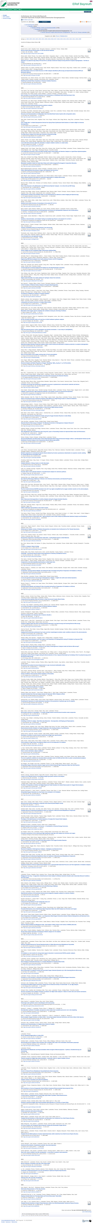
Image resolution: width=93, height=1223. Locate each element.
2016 (58, 39)
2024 (34, 39)
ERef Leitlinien (6, 16)
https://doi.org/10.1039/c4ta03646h (31, 1013)
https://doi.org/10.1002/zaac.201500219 (32, 947)
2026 (27, 39)
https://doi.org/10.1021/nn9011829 (31, 1180)
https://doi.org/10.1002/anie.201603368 (32, 880)
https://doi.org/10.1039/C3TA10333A (31, 1061)
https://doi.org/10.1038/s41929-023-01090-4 (33, 313)
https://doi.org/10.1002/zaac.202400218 (32, 222)
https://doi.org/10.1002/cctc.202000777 (32, 609)
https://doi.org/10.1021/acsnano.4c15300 (32, 117)
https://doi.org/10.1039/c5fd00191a (31, 896)
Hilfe (20, 9)
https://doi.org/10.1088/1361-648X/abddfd (32, 580)
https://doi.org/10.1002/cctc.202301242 (32, 296)
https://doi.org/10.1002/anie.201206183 (32, 1074)
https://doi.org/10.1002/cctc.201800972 (32, 795)
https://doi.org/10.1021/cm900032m (31, 1206)
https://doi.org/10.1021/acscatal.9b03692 (32, 642)
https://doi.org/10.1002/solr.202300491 (32, 434)
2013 (68, 39)
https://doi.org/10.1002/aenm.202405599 (32, 98)
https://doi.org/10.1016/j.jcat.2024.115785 (32, 322)
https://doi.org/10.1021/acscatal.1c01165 (32, 549)
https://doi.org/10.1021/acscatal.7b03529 (32, 788)
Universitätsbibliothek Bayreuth (8, 1220)
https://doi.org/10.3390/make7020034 (31, 173)
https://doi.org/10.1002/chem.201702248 (32, 867)
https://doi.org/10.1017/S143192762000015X (33, 697)
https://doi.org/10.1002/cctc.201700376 (32, 843)
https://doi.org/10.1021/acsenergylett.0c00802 (33, 659)
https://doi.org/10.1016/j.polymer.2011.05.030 (33, 1148)
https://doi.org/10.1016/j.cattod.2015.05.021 (33, 934)
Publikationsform (63, 36)
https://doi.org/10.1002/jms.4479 (30, 738)
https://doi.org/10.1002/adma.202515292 (32, 84)
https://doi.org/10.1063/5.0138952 (30, 387)
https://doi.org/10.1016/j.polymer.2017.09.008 (33, 806)
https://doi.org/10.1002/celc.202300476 (32, 262)
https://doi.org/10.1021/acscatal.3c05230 (32, 305)
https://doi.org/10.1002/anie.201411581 (32, 980)
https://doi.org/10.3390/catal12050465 (31, 481)
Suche (15, 9)
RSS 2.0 (88, 21)
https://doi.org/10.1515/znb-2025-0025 (31, 206)
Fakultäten (30, 26)
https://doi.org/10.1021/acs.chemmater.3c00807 (34, 410)
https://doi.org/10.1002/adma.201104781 (32, 1128)
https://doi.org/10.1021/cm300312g (31, 1121)
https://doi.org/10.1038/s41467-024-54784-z (33, 347)
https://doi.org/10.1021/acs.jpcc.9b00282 (32, 731)
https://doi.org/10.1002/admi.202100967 (32, 565)
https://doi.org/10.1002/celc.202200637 (32, 466)
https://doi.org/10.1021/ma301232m (31, 1137)
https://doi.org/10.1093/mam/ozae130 (31, 180)
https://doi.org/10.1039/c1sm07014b (31, 1114)
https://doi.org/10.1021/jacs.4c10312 (31, 253)
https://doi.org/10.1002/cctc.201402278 (32, 1027)
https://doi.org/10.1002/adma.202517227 (32, 65)
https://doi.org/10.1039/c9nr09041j (31, 668)
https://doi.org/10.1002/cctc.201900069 (32, 724)
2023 (37, 39)
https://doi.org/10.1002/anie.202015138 (32, 540)
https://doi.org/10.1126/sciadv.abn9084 (32, 457)
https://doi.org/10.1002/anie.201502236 (32, 964)
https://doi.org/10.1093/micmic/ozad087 (32, 443)
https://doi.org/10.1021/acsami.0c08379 (32, 626)
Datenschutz (14, 1222)
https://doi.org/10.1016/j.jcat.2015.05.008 (32, 994)
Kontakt (3, 1222)
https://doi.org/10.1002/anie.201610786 (32, 859)
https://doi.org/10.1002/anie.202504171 (32, 166)
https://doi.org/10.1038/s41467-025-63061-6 (33, 108)
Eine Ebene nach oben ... (28, 19)
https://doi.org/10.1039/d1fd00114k (31, 492)
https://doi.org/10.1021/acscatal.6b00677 (32, 919)
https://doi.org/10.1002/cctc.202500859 (32, 189)
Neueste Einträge (7, 18)
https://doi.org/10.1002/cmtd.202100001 (32, 556)
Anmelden (89, 9)
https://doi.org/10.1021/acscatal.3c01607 (32, 419)
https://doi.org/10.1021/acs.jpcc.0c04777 (32, 602)
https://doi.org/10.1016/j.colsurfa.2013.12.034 (33, 1006)
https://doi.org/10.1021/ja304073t (30, 1091)
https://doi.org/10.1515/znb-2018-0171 (31, 761)
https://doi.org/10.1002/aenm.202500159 (32, 137)
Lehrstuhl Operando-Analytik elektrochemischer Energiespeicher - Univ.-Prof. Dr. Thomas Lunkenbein (64, 32)
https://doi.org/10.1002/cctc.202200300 (32, 519)
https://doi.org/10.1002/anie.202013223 (32, 589)
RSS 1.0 (82, 21)
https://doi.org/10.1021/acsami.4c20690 (32, 197)
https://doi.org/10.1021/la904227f (30, 1173)
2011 (74, 39)
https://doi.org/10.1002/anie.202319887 (32, 288)
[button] (45, 22)
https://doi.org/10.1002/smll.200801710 (32, 1192)
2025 (31, 39)
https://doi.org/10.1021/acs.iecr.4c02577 (32, 270)
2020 (46, 39)
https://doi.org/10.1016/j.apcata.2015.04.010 (33, 956)
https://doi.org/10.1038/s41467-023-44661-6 (33, 280)
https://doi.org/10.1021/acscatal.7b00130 (32, 822)
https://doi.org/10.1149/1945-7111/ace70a (32, 401)
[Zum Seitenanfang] (86, 1211)
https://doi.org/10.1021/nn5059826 (31, 973)
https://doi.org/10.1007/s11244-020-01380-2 (33, 690)
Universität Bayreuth (29, 24)
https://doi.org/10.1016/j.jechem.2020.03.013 (33, 704)
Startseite (3, 9)
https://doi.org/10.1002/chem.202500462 (32, 213)
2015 (61, 39)
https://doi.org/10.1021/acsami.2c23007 (32, 378)
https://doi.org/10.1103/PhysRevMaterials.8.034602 (34, 332)
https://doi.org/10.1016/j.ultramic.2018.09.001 (33, 779)
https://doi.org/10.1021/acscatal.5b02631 (32, 904)
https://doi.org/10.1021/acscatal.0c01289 (32, 676)
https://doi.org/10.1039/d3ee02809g (31, 357)
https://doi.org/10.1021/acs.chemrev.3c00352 (33, 426)
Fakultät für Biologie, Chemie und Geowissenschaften (44, 27)
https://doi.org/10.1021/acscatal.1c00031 (32, 532)
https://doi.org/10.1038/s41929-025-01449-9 (33, 145)
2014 (64, 39)
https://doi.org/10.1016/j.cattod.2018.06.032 (33, 745)
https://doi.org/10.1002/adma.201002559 (32, 1166)
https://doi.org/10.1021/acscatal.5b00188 (32, 987)
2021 (43, 39)
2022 (40, 39)
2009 (80, 39)
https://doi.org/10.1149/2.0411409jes (31, 1020)
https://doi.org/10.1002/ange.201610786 (32, 813)
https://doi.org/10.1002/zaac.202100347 (32, 510)
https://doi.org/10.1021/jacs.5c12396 (31, 75)
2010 (77, 39)
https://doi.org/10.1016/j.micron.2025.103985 (33, 53)
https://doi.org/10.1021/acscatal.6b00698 (32, 912)
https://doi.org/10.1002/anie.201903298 (32, 768)
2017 (55, 39)
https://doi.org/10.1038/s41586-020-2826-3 (33, 618)
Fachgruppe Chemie (39, 29)
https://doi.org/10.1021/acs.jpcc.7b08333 (32, 852)
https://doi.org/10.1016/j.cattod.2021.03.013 (33, 474)
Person (57, 36)
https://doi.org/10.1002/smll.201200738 (32, 1098)
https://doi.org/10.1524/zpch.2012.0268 (32, 1107)
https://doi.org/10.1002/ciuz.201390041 (32, 1038)
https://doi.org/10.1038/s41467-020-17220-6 (33, 635)
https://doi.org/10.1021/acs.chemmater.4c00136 (34, 366)
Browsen (10, 9)
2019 (49, 39)
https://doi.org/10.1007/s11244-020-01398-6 (33, 649)
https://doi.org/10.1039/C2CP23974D (31, 1082)
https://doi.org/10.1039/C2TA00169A (31, 1045)
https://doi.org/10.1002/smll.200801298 (32, 1199)
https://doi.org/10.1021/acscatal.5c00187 (32, 127)
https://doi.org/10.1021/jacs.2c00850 (31, 502)
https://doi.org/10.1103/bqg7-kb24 (30, 239)
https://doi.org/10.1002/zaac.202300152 (32, 394)
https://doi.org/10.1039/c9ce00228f (31, 715)
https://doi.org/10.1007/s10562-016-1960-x (33, 829)
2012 (71, 39)
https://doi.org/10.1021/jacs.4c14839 (31, 154)
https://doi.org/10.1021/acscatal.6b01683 (32, 889)
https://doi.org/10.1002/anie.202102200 (32, 573)
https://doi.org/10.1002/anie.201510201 (32, 927)
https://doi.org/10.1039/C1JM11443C (31, 1155)
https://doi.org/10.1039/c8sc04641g (31, 754)
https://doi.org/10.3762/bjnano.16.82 (31, 230)
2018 (52, 39)
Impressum (8, 1222)
